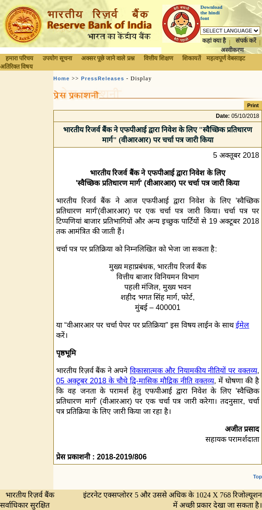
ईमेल (242, 325)
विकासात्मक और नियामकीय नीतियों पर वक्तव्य (193, 370)
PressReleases (102, 78)
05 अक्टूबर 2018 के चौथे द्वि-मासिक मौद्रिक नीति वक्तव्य (135, 381)
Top (257, 476)
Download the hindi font (211, 12)
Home (61, 78)
